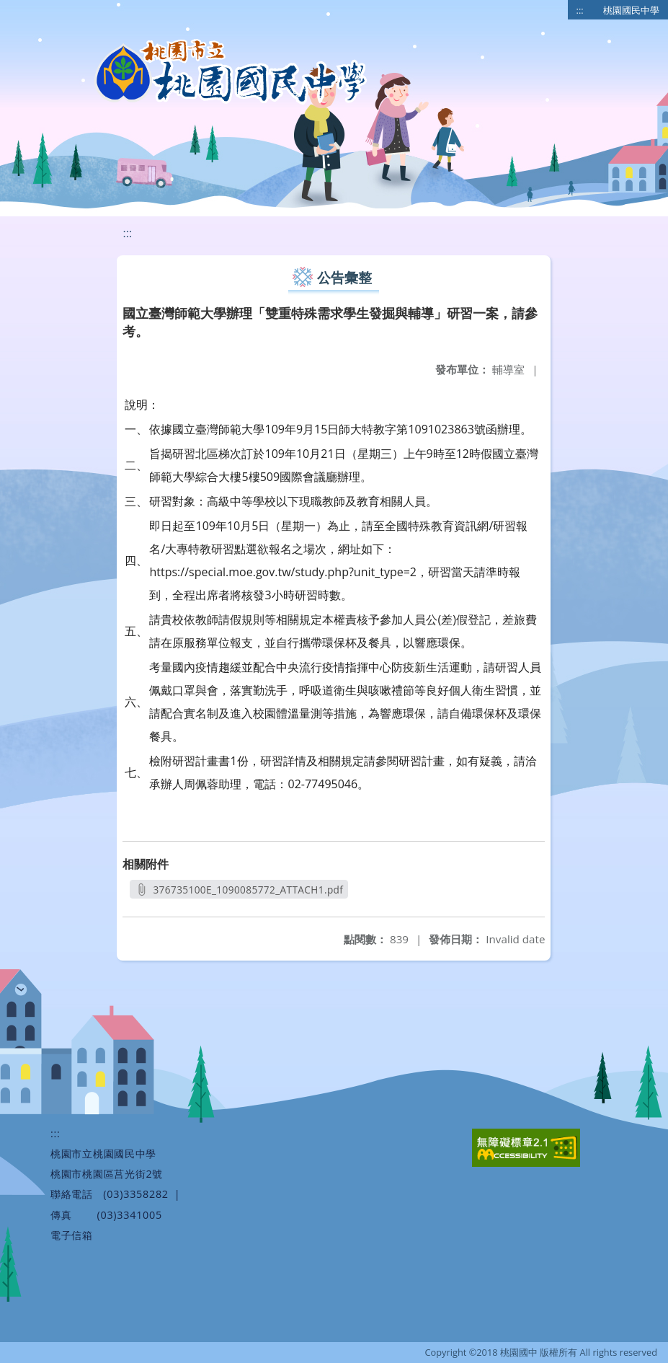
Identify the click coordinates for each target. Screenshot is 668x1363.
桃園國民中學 (631, 10)
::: (580, 10)
